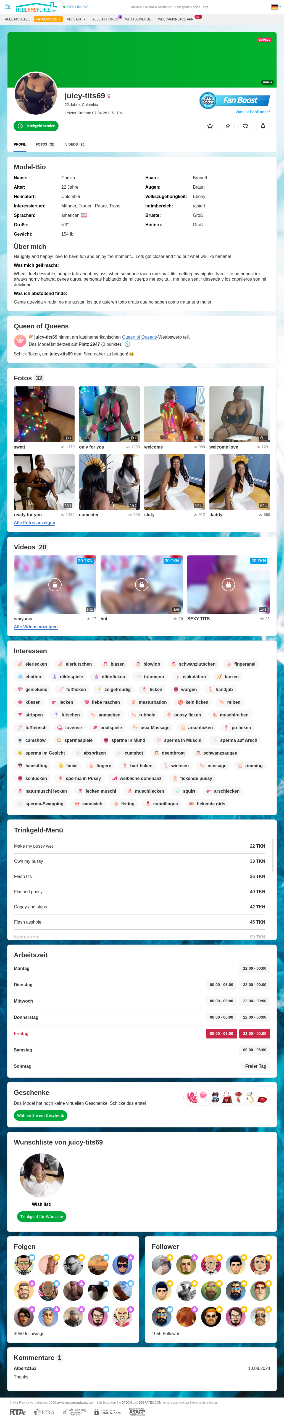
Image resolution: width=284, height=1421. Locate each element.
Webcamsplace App (177, 18)
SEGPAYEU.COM (150, 1402)
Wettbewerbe (138, 19)
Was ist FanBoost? (253, 112)
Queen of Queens (139, 337)
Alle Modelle (17, 19)
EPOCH (127, 1402)
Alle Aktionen (107, 18)
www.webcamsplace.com (75, 1402)
